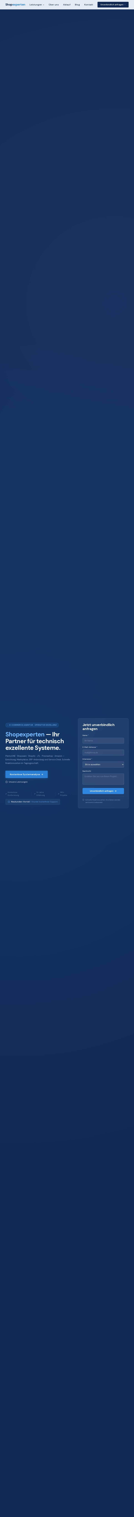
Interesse (87, 759)
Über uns (54, 4)
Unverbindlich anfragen (103, 791)
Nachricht (87, 771)
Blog (77, 4)
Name (86, 735)
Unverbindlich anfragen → (113, 4)
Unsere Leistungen (16, 784)
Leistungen (37, 4)
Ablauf (66, 4)
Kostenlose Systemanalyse (26, 776)
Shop (15, 5)
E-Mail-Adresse (90, 747)
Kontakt (88, 4)
